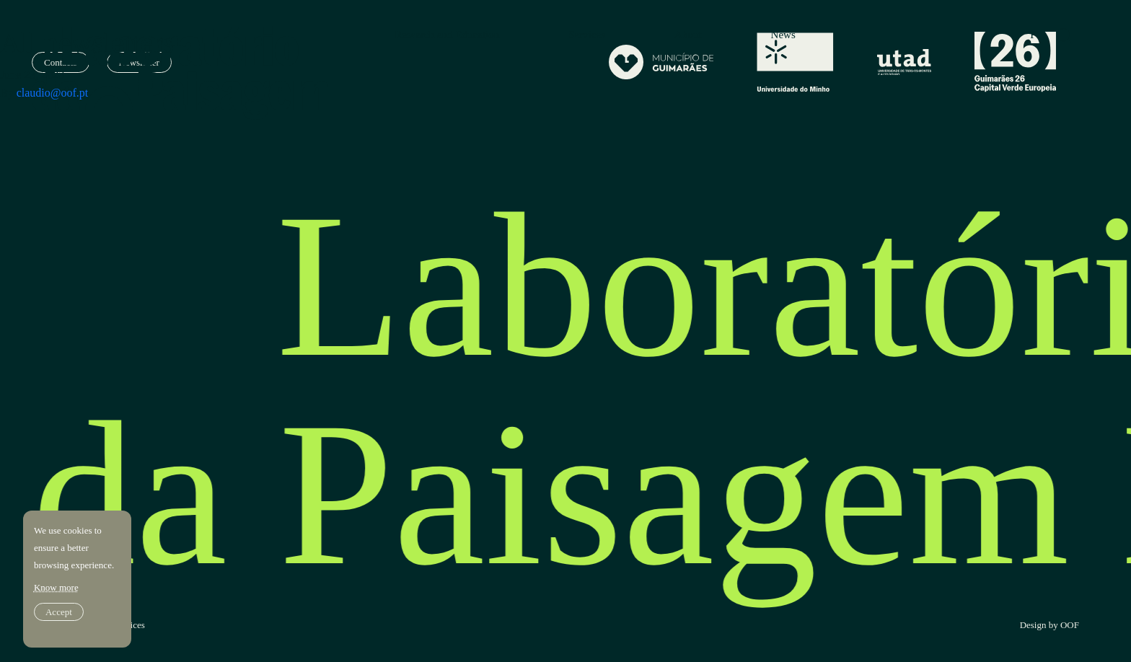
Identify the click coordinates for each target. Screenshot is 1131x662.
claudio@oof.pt (53, 93)
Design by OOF (1049, 625)
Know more (56, 587)
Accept (58, 611)
